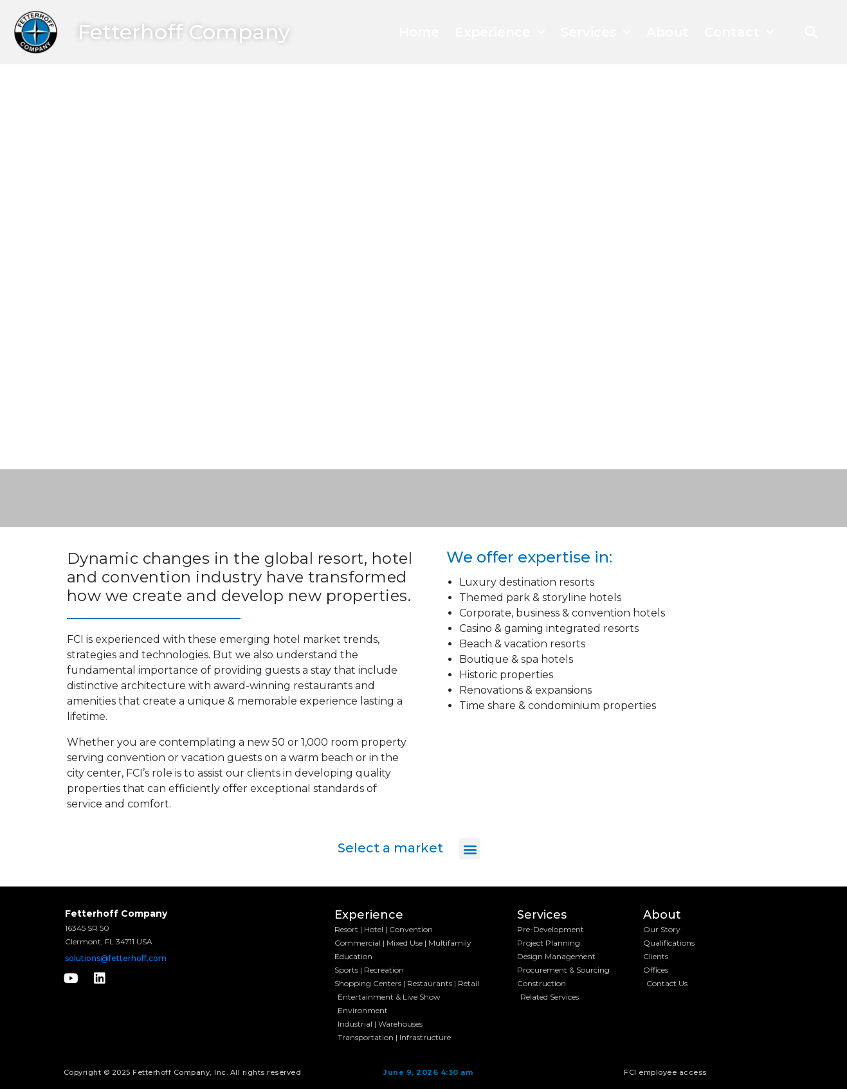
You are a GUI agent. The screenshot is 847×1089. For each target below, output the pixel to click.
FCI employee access (665, 1072)
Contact (739, 32)
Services (595, 32)
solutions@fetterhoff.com (116, 958)
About (667, 32)
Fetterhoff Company (184, 31)
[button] (811, 32)
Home (419, 32)
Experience (500, 32)
